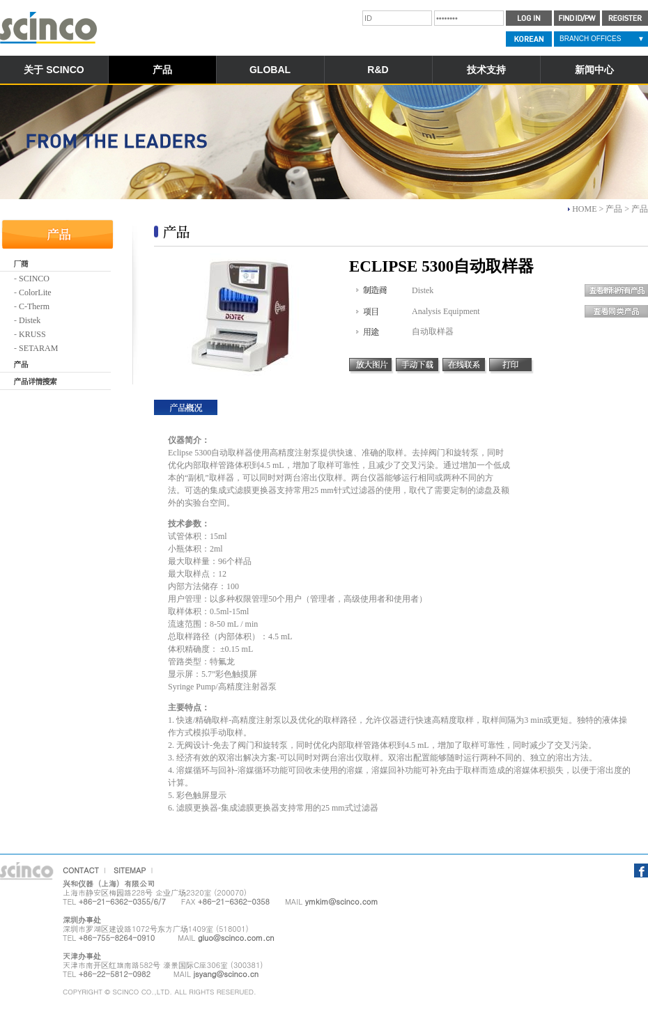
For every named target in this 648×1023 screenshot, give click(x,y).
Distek (29, 320)
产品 (162, 69)
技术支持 (486, 69)
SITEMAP (130, 870)
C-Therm (34, 306)
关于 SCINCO (54, 69)
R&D (377, 69)
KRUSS (32, 334)
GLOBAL (270, 69)
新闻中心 (594, 69)
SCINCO (34, 278)
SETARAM (38, 348)
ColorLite (35, 292)
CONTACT (81, 870)
